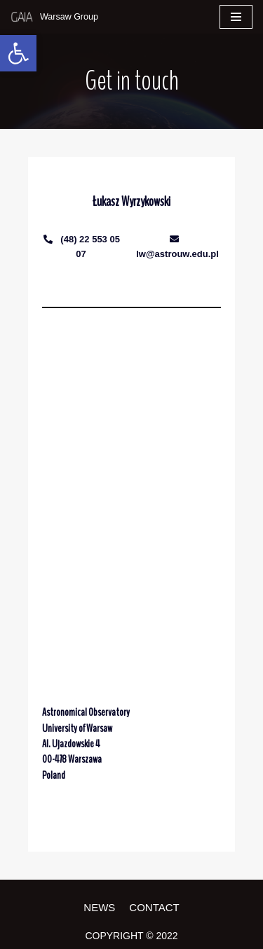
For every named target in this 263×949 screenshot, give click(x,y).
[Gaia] (54, 17)
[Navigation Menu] (236, 17)
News (99, 907)
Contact (154, 907)
